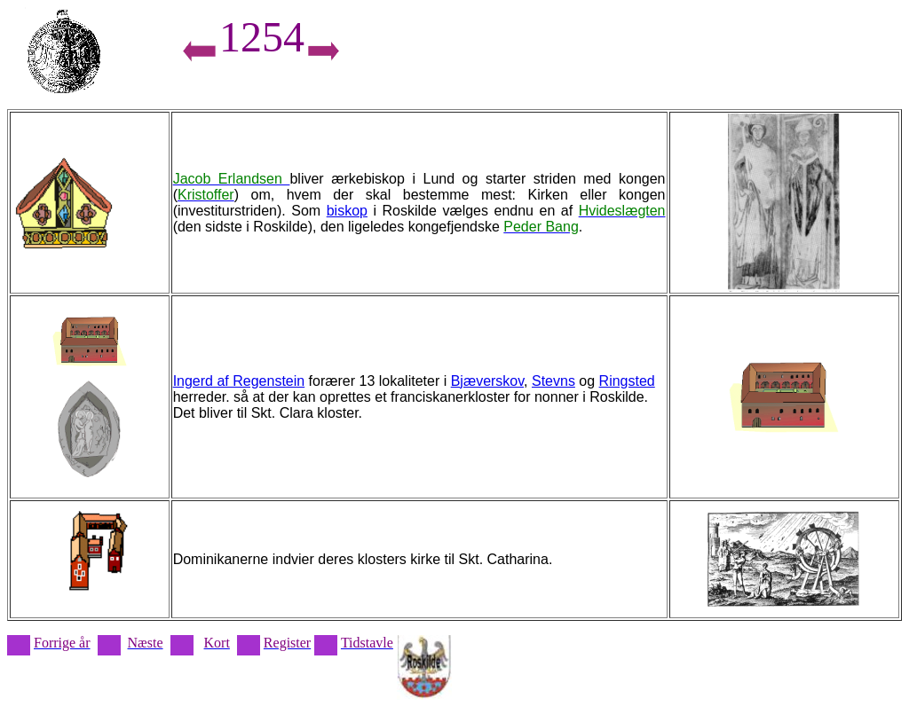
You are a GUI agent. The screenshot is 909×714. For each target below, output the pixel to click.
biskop (347, 210)
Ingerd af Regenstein (239, 380)
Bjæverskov (487, 380)
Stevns (553, 380)
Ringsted (627, 380)
